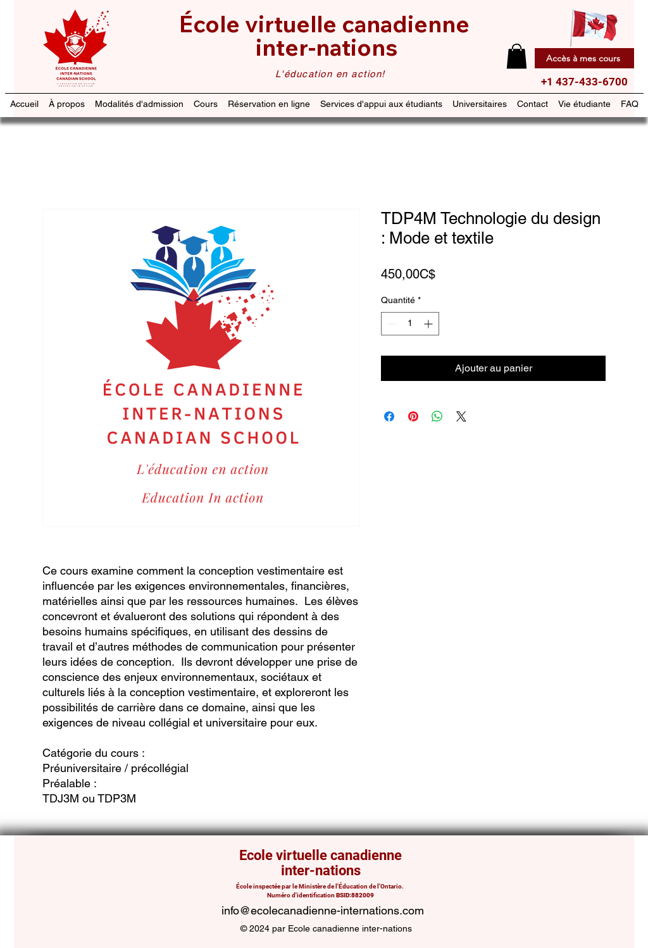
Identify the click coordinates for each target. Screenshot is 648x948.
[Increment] (429, 324)
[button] (516, 56)
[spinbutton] (410, 324)
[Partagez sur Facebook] (389, 416)
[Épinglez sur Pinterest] (413, 416)
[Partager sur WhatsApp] (437, 416)
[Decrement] (391, 324)
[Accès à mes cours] (584, 58)
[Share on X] (461, 416)
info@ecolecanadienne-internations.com (322, 910)
